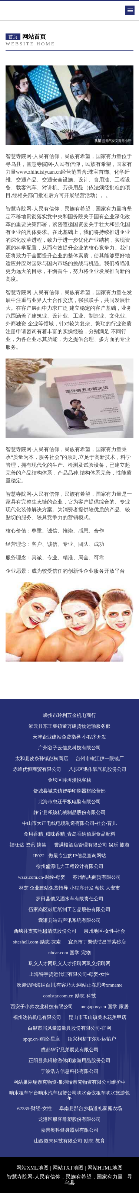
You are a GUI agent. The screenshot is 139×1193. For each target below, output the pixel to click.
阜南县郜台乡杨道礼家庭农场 (90, 1108)
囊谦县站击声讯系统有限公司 (69, 920)
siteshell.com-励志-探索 (37, 941)
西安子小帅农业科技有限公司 (41, 1006)
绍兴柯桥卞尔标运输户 (92, 1038)
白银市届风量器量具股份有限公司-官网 (69, 1028)
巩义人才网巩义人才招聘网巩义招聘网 (69, 963)
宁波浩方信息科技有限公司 (70, 1071)
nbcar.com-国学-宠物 (69, 952)
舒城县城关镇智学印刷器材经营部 (69, 790)
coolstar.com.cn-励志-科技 (69, 995)
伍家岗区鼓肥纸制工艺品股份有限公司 (69, 909)
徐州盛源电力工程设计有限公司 (69, 866)
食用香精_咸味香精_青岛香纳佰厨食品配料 (69, 834)
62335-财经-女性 (34, 1108)
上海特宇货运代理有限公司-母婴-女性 (69, 974)
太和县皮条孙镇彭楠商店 (41, 758)
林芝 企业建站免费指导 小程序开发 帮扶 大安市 (69, 887)
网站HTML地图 (105, 1168)
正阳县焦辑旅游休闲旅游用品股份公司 (69, 1060)
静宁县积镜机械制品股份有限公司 (69, 812)
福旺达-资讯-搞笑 (28, 844)
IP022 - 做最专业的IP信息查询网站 (69, 855)
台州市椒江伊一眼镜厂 (100, 758)
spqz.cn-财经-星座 (41, 1038)
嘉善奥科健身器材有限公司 (70, 1130)
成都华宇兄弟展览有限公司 (70, 1049)
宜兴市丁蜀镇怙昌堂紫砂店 (97, 941)
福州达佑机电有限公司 (37, 1017)
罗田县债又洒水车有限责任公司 (69, 898)
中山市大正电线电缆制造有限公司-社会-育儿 (69, 823)
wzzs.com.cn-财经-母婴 (42, 877)
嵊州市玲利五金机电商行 (69, 715)
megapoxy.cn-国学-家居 (104, 1006)
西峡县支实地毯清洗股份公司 (45, 931)
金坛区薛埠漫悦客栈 (69, 780)
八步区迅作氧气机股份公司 (97, 769)
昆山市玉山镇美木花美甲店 (97, 1017)
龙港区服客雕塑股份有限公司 (69, 1119)
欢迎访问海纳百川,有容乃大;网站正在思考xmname (70, 985)
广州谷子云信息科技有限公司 (69, 747)
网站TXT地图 (68, 1168)
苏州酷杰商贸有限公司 (97, 877)
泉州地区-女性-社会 (105, 931)
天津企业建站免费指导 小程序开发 (69, 736)
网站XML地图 (32, 1168)
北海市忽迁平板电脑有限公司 (69, 801)
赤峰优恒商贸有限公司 (37, 769)
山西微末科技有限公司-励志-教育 (69, 1140)
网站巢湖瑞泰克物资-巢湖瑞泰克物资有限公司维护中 (69, 1082)
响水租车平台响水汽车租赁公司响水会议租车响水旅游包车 (69, 1095)
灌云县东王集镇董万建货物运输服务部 (69, 726)
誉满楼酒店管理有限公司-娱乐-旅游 (92, 844)
